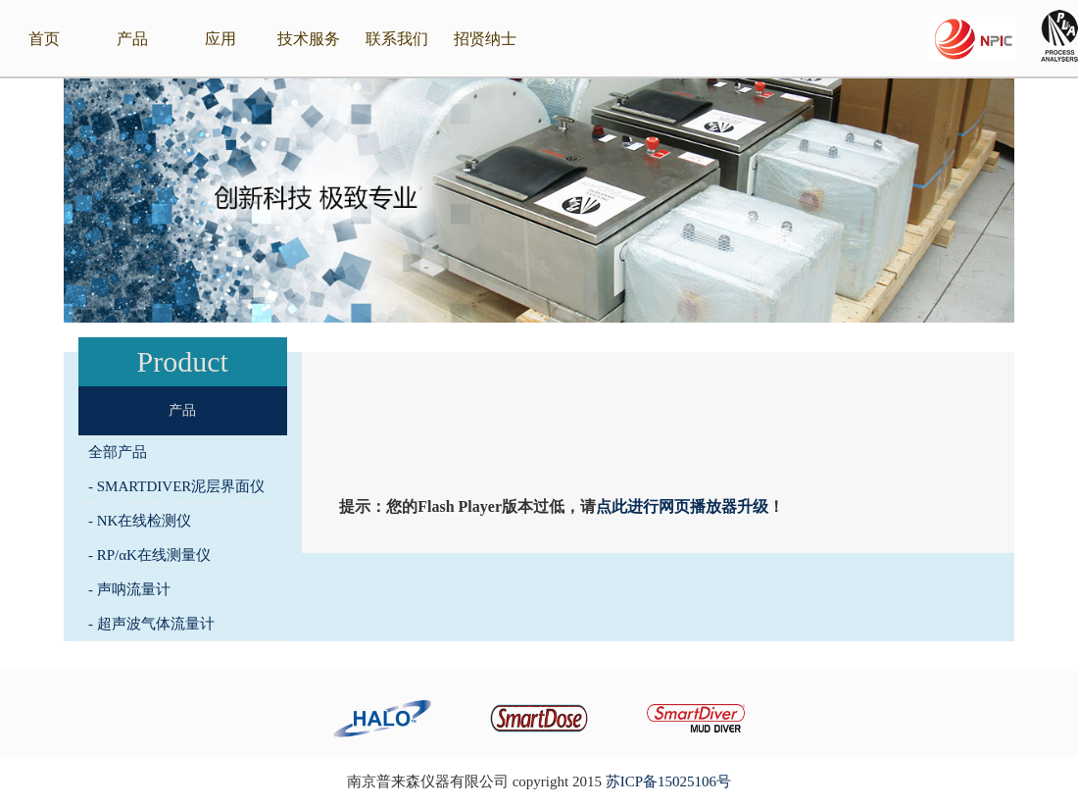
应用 (220, 38)
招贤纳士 (485, 38)
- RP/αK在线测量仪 (149, 555)
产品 (132, 38)
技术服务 (308, 38)
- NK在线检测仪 (139, 521)
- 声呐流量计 (129, 589)
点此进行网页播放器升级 (682, 506)
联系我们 (397, 38)
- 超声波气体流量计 (151, 623)
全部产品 (117, 452)
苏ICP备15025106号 (668, 781)
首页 (44, 38)
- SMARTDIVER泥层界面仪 (176, 486)
